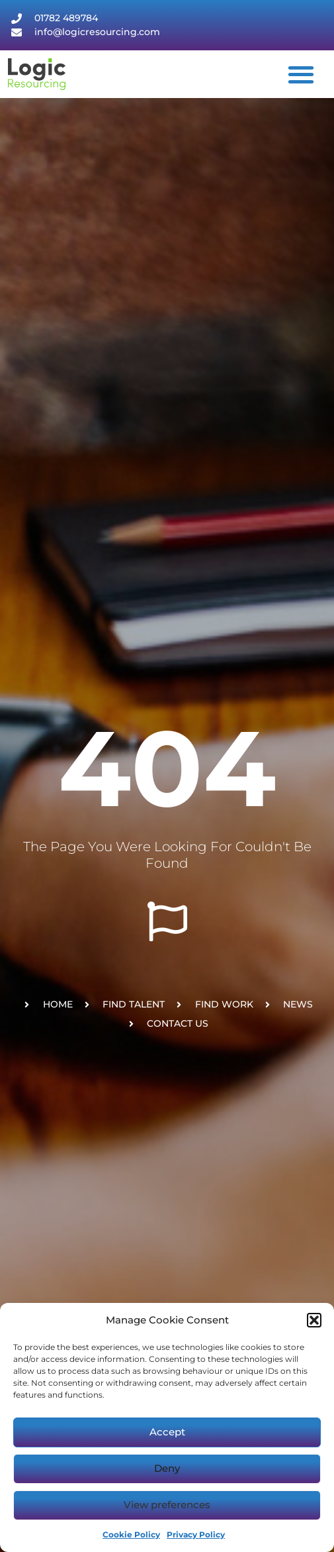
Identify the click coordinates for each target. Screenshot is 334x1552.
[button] (314, 1320)
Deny (167, 1468)
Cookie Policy (131, 1534)
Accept (167, 1431)
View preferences (167, 1504)
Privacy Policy (196, 1534)
